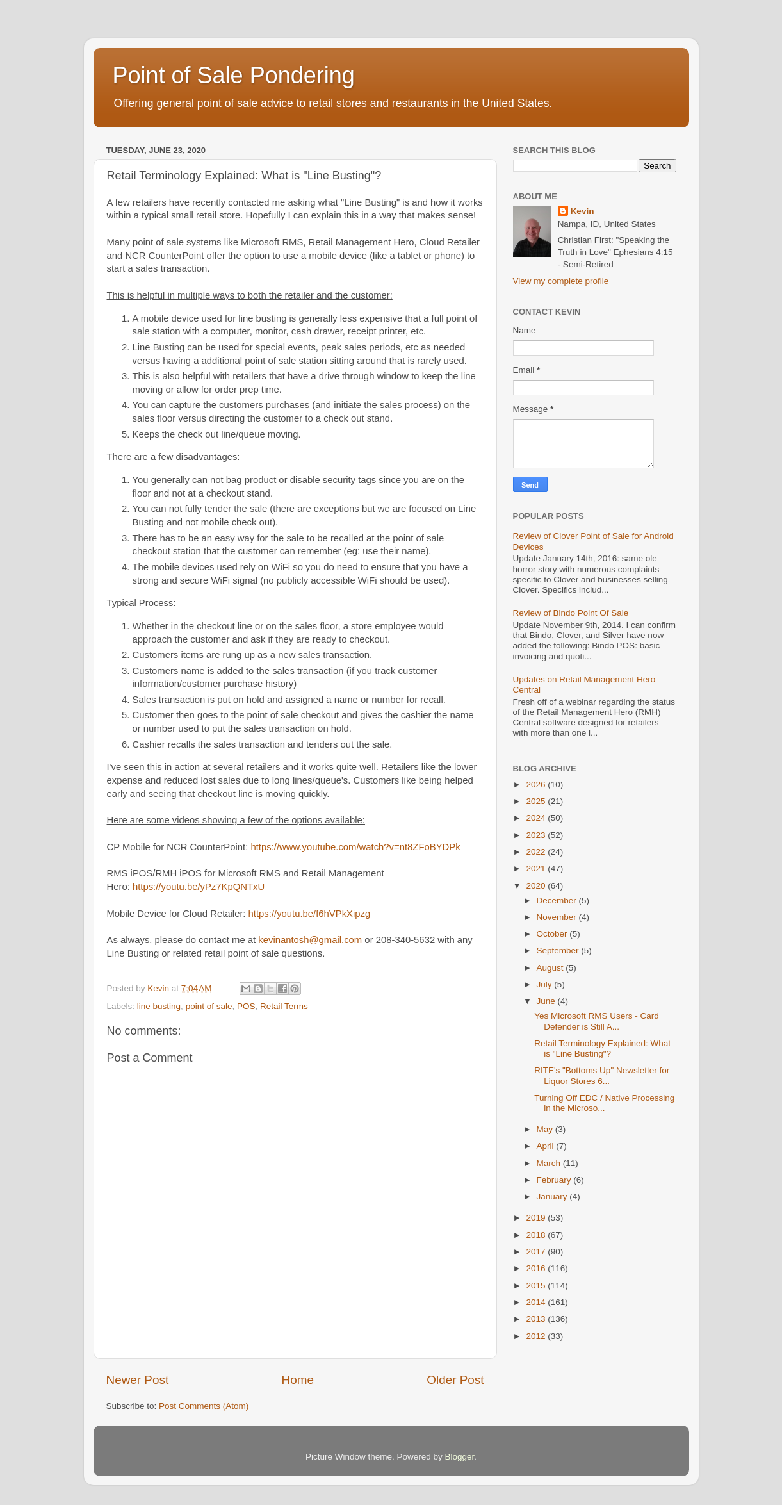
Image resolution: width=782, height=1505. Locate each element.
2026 (537, 784)
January (553, 1196)
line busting (159, 1006)
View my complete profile (561, 281)
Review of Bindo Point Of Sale (571, 613)
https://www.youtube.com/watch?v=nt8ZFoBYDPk (355, 847)
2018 (537, 1235)
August (551, 968)
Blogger (460, 1456)
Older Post (455, 1379)
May (546, 1129)
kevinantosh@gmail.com (310, 940)
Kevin (582, 211)
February (555, 1180)
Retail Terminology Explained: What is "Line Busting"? (602, 1048)
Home (298, 1379)
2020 (537, 886)
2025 (537, 801)
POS (246, 1006)
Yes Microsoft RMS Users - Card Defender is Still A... (596, 1021)
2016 (537, 1268)
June (547, 1001)
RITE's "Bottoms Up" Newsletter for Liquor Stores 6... (601, 1075)
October (553, 934)
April (547, 1146)
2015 (537, 1285)
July (546, 984)
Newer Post (137, 1379)
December (558, 900)
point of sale (209, 1006)
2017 (537, 1251)
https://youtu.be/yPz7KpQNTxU (199, 887)
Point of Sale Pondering (234, 75)
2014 (537, 1302)
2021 (537, 868)
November (558, 917)
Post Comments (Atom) (203, 1406)
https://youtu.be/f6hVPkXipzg (309, 914)
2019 (537, 1217)
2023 (537, 835)
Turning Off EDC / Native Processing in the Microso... (604, 1103)
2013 (537, 1319)
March (550, 1163)
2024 (537, 818)
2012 (537, 1336)
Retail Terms (284, 1006)
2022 (537, 852)
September (559, 950)
